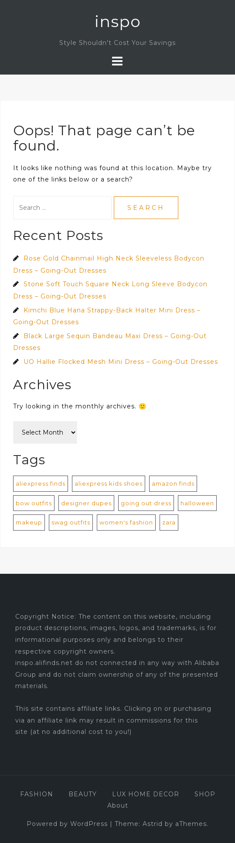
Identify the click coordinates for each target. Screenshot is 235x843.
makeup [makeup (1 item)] (29, 522)
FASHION (36, 794)
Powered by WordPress (67, 824)
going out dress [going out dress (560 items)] (146, 503)
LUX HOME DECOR (145, 794)
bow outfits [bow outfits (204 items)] (34, 503)
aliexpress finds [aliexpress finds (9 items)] (40, 483)
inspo (118, 21)
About (117, 805)
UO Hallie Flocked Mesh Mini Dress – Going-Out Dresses (121, 362)
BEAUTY (82, 794)
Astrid (153, 824)
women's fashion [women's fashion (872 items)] (126, 522)
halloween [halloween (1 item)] (197, 503)
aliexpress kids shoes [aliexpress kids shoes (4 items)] (109, 483)
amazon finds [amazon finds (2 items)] (173, 483)
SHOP (204, 794)
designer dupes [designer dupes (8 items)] (86, 503)
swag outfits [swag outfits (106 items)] (70, 522)
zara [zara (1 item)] (169, 522)
